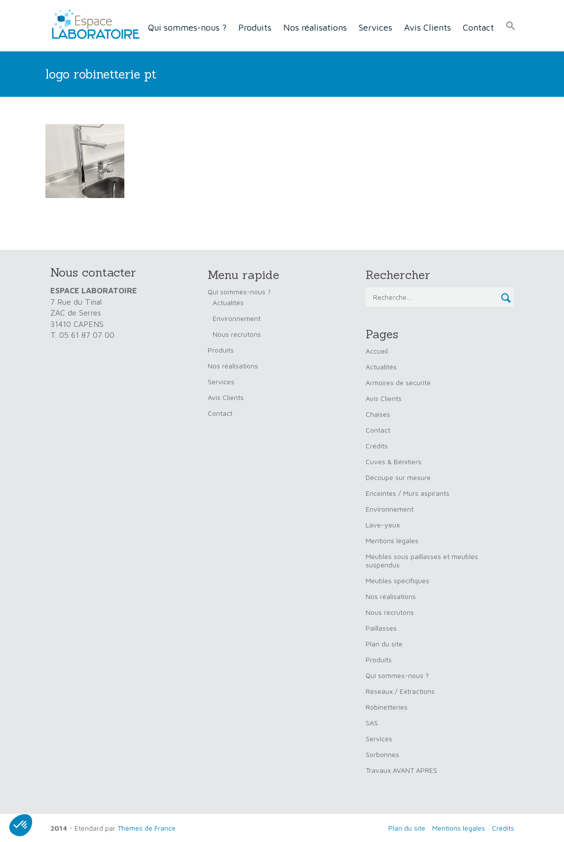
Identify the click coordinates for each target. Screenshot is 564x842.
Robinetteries (387, 707)
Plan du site (384, 644)
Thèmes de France (146, 828)
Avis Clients (427, 27)
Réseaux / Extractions (400, 691)
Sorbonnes (382, 754)
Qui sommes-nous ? (187, 27)
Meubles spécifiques (397, 580)
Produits (254, 27)
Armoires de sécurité (398, 382)
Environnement (237, 318)
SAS (372, 723)
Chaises (378, 414)
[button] (511, 26)
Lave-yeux (383, 525)
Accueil (377, 351)
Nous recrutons (237, 334)
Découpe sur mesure (398, 477)
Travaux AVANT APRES (401, 770)
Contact (478, 27)
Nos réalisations (315, 27)
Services (375, 27)
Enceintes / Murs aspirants (408, 493)
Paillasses (381, 628)
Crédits (377, 445)
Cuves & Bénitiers (393, 461)
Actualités (228, 302)
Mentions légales (392, 540)
